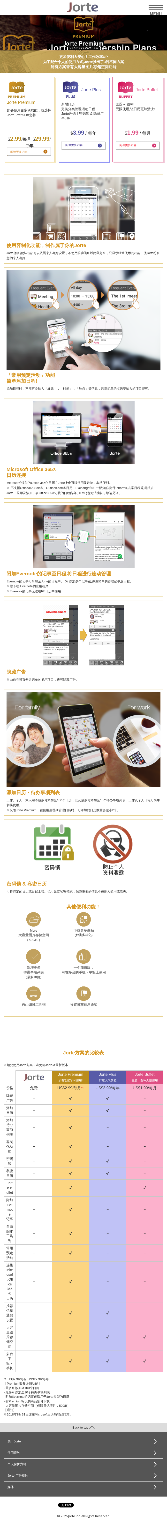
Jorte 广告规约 (18, 1475)
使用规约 (14, 1453)
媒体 (11, 1487)
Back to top (83, 1427)
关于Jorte (14, 1441)
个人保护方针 (17, 1464)
